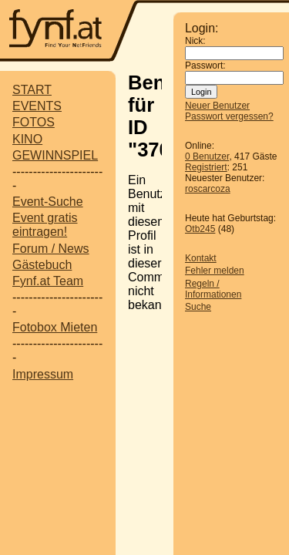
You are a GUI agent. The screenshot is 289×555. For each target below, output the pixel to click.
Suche (198, 306)
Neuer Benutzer (217, 105)
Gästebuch (42, 264)
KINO (27, 139)
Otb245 (200, 229)
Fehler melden (214, 270)
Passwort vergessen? (229, 116)
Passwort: (205, 65)
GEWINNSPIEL (55, 155)
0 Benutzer (207, 156)
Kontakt (201, 258)
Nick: (195, 40)
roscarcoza (207, 188)
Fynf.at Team (47, 281)
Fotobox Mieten (54, 327)
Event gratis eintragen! (44, 224)
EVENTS (37, 106)
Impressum (42, 374)
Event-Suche (47, 201)
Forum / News (50, 248)
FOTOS (33, 122)
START (32, 89)
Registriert (206, 167)
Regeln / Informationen (213, 289)
